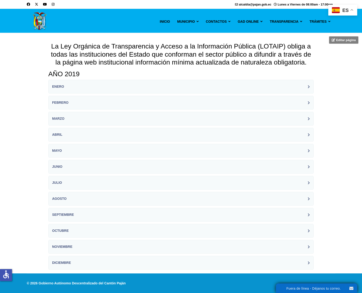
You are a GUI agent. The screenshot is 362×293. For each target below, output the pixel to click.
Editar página (344, 40)
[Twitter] (36, 4)
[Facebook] (28, 4)
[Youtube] (45, 4)
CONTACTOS (216, 21)
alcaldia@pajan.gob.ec (255, 4)
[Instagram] (53, 4)
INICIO (165, 21)
